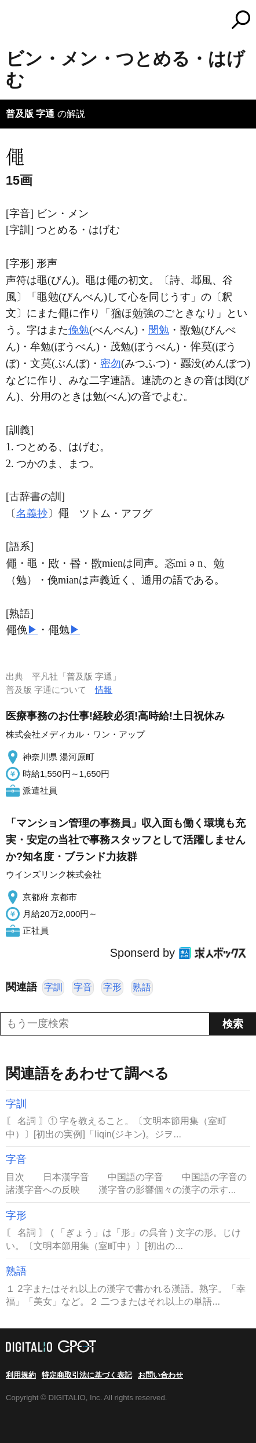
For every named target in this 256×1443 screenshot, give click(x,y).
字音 (83, 987)
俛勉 (78, 330)
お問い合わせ (160, 1375)
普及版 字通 (30, 114)
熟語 (142, 987)
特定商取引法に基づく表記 (87, 1375)
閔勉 (158, 330)
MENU (14, 21)
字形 (112, 987)
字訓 (53, 987)
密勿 (110, 363)
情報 (103, 690)
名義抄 (31, 513)
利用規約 (21, 1375)
